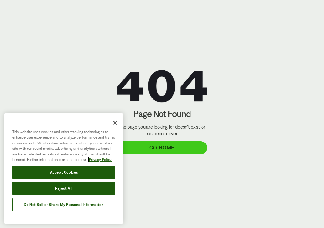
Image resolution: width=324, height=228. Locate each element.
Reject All (64, 188)
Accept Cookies (64, 172)
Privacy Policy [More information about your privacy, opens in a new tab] (100, 159)
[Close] (115, 123)
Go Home (161, 147)
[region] (63, 168)
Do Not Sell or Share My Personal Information (64, 204)
